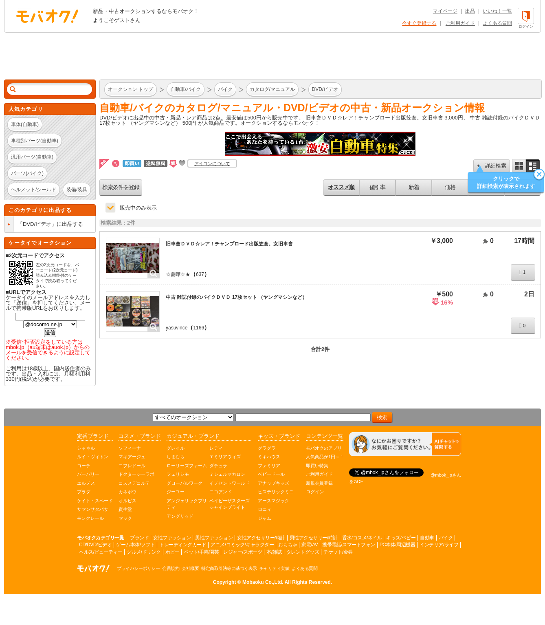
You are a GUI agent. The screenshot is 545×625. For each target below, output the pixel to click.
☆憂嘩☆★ (178, 274)
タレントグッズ (302, 552)
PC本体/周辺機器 (397, 545)
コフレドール (132, 465)
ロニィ (264, 509)
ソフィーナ (130, 448)
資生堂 (125, 509)
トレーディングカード (182, 545)
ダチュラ (218, 465)
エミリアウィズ (225, 456)
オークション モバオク (47, 16)
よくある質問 (497, 23)
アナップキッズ (273, 483)
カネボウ (127, 491)
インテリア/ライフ (439, 545)
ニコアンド (220, 491)
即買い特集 (317, 465)
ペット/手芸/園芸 (201, 552)
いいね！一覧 (497, 11)
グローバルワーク (184, 483)
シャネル (86, 448)
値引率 (377, 187)
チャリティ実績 (274, 568)
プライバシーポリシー (138, 568)
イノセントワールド (229, 483)
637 (200, 274)
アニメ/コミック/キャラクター (242, 545)
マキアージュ (132, 456)
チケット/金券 (338, 552)
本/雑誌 (273, 552)
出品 (470, 11)
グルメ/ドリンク (143, 552)
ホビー (172, 552)
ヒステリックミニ (276, 491)
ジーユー (176, 491)
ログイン (315, 491)
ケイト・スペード (95, 500)
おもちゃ (287, 545)
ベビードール (271, 474)
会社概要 (190, 568)
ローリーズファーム (187, 465)
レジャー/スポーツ (242, 552)
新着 (414, 187)
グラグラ (267, 448)
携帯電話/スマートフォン (348, 545)
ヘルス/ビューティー (100, 552)
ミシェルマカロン (227, 474)
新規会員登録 (319, 483)
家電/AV (309, 545)
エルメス (86, 483)
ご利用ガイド (460, 23)
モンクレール (90, 518)
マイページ (445, 11)
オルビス (127, 500)
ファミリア (269, 465)
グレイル (176, 448)
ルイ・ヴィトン (92, 456)
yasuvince (176, 328)
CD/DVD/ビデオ (95, 545)
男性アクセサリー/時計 (314, 538)
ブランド (139, 538)
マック (125, 518)
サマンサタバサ (92, 509)
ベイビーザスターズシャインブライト (229, 504)
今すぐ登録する (419, 23)
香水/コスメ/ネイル (362, 538)
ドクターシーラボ (136, 474)
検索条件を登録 (120, 187)
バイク (446, 538)
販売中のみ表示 (138, 207)
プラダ (83, 491)
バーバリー (88, 474)
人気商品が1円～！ (325, 456)
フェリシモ (178, 474)
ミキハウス (269, 456)
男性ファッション (214, 538)
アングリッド (180, 516)
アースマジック (273, 500)
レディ (216, 448)
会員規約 (170, 568)
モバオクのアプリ (324, 448)
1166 (198, 328)
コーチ (83, 465)
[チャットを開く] (405, 444)
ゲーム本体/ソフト (135, 545)
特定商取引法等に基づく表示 (229, 568)
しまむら (176, 456)
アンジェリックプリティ (187, 504)
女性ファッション (172, 538)
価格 (450, 187)
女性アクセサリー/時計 (261, 538)
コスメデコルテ (134, 483)
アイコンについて (212, 163)
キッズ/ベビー (400, 538)
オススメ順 (341, 187)
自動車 (427, 538)
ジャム (264, 518)
